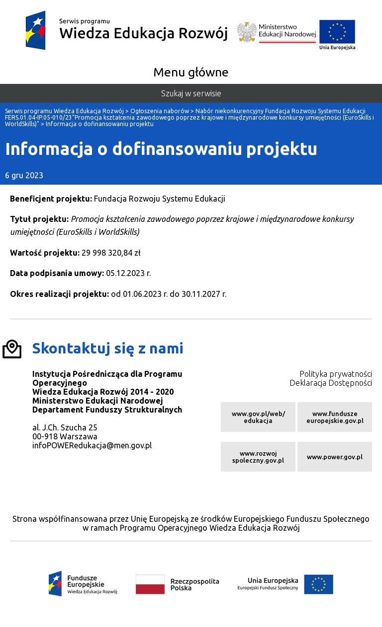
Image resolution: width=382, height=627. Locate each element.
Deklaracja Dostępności (330, 382)
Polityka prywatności (335, 373)
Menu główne (191, 72)
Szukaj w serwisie (191, 93)
